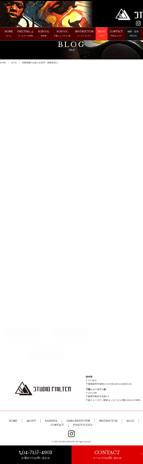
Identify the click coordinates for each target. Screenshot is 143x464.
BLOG (14, 62)
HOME (3, 62)
